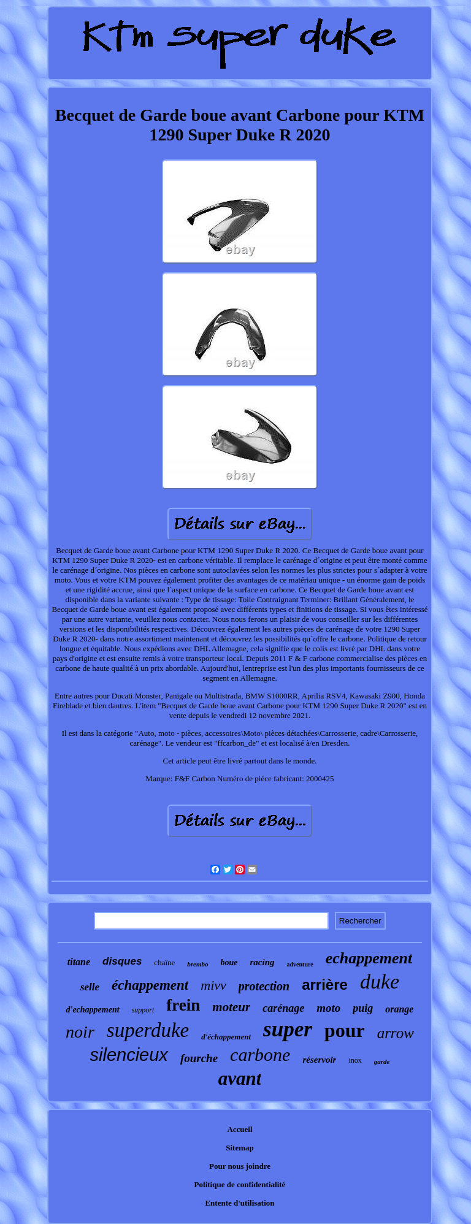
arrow (395, 1033)
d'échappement (226, 1036)
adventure (300, 964)
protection (264, 986)
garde (382, 1061)
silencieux (129, 1055)
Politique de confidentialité (240, 1184)
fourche (199, 1058)
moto (328, 1007)
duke (379, 981)
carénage (283, 1008)
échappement (150, 985)
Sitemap (240, 1147)
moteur (231, 1007)
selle (89, 987)
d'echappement (93, 1009)
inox (354, 1060)
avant (240, 1078)
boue (229, 962)
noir (80, 1031)
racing (262, 962)
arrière (325, 984)
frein (183, 1005)
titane (78, 962)
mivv (213, 985)
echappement (369, 958)
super (287, 1029)
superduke (148, 1030)
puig (363, 1008)
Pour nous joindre (239, 1166)
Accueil (239, 1129)
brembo (197, 964)
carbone (260, 1054)
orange (399, 1009)
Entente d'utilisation (239, 1202)
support (143, 1010)
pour (344, 1030)
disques (122, 961)
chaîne (164, 962)
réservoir (319, 1060)
